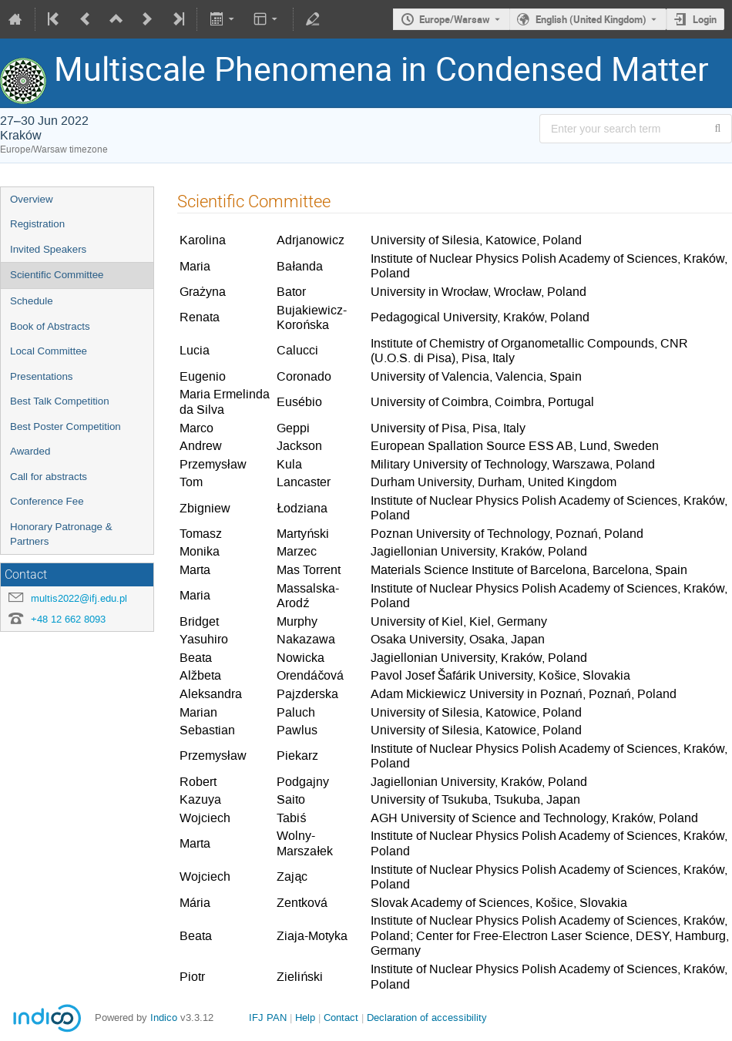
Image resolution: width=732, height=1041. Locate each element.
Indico (163, 1017)
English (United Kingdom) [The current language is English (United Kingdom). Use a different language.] (591, 19)
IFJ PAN (268, 1017)
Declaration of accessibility (427, 1017)
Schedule (31, 301)
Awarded (30, 451)
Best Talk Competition (59, 401)
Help (305, 1017)
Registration (37, 224)
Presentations (41, 376)
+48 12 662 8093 (68, 619)
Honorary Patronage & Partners (61, 534)
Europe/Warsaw (454, 19)
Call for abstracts (48, 476)
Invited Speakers (48, 249)
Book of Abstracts (50, 326)
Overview (31, 199)
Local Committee (48, 351)
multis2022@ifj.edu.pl (79, 598)
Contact (341, 1017)
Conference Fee (47, 501)
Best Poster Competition (65, 426)
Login (705, 19)
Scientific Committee (56, 274)
